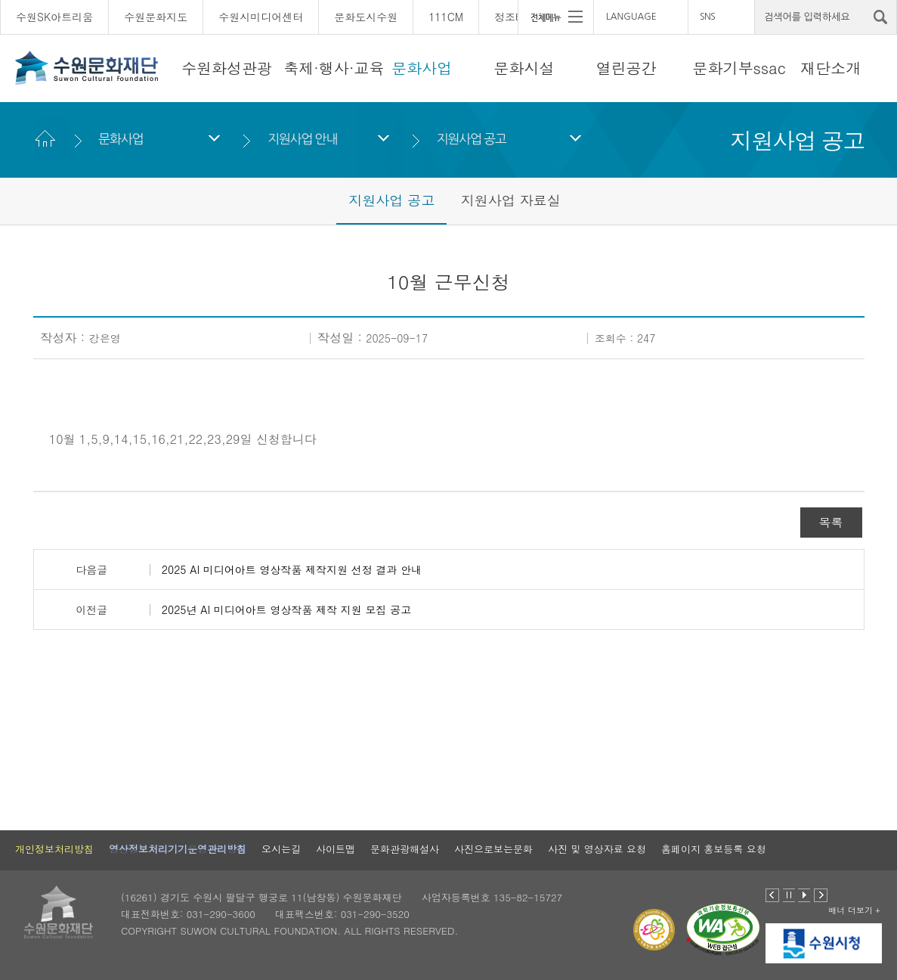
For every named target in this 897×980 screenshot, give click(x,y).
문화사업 (421, 68)
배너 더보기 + (854, 910)
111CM (445, 16)
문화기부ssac (738, 68)
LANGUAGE (631, 16)
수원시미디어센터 (260, 16)
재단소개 (830, 68)
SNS (707, 16)
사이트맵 (335, 849)
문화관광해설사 (404, 849)
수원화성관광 (226, 68)
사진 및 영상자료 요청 (597, 849)
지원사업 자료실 (511, 200)
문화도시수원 (365, 16)
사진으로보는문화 (493, 849)
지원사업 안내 (302, 138)
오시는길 (281, 849)
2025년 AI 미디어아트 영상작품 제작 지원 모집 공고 (286, 609)
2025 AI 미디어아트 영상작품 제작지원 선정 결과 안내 (292, 569)
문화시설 (524, 68)
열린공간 (626, 68)
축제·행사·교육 (333, 68)
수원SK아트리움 (54, 16)
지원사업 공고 (471, 138)
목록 (831, 522)
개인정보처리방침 (54, 849)
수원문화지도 (155, 16)
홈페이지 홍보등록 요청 (713, 849)
